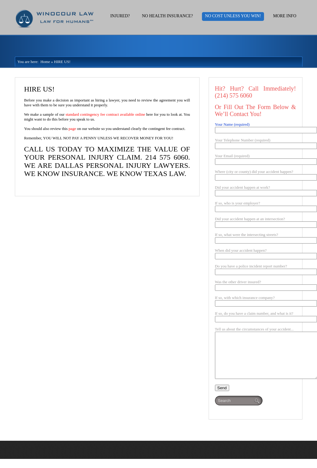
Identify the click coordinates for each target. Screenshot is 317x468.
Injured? (120, 16)
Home (44, 61)
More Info (284, 16)
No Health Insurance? (167, 16)
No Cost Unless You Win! (233, 16)
